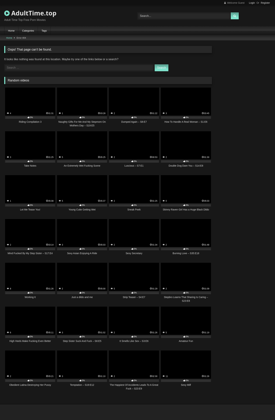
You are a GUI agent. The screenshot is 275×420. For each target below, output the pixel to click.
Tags (44, 30)
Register (265, 2)
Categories (28, 30)
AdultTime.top (30, 13)
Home (11, 30)
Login (252, 2)
